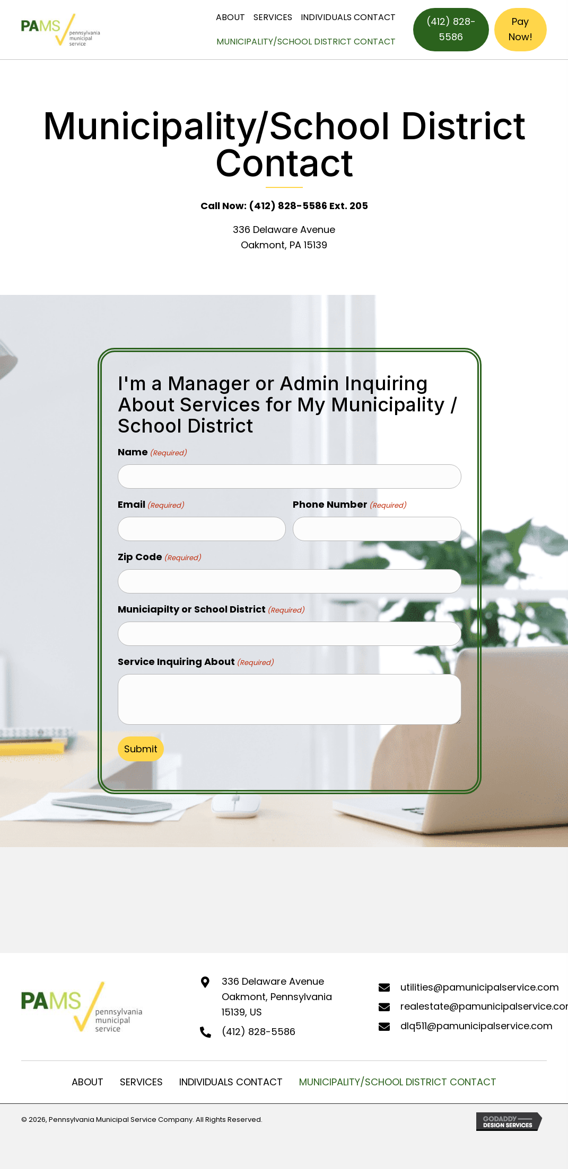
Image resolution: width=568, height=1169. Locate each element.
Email (151, 503)
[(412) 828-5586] (451, 29)
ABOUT (87, 1076)
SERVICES (141, 1076)
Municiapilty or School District (211, 606)
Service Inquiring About (196, 656)
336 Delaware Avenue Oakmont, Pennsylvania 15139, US (277, 992)
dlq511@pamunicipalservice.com (476, 1021)
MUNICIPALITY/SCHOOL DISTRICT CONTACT (397, 1076)
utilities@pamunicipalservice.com (479, 981)
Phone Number (349, 503)
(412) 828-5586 (258, 1026)
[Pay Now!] (520, 29)
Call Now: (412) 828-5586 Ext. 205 (284, 205)
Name (152, 452)
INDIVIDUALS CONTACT (231, 1076)
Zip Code (159, 554)
